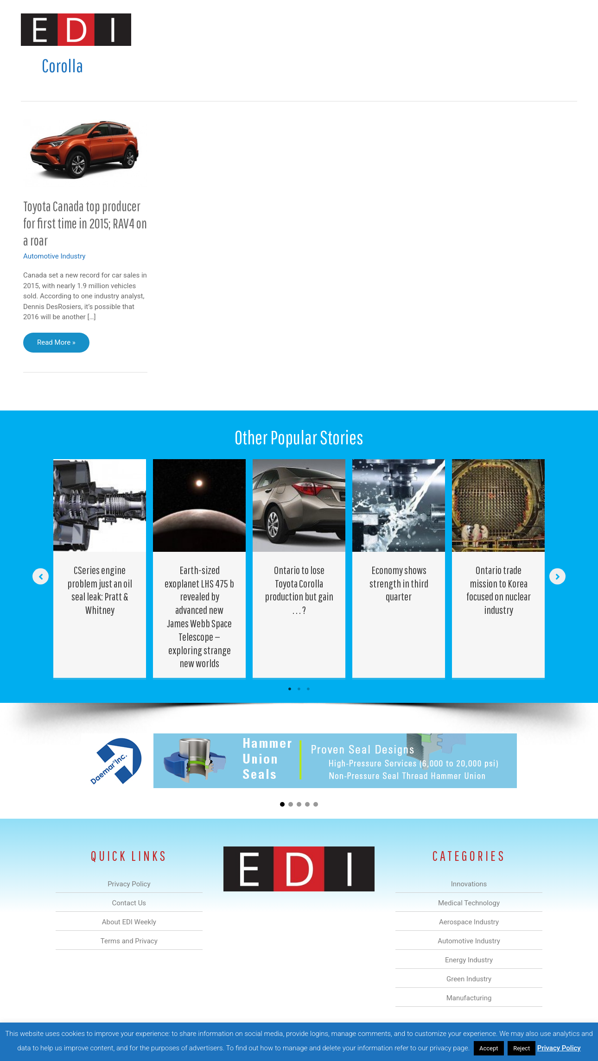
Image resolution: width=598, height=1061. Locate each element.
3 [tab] (308, 689)
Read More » (56, 345)
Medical (233, 29)
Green (400, 29)
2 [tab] (299, 689)
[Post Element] (100, 568)
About (491, 29)
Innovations (190, 29)
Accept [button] (488, 1048)
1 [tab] (289, 689)
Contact (528, 29)
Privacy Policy (559, 1048)
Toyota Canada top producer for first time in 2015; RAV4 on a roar (85, 223)
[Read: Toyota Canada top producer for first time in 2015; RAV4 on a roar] (85, 152)
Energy (365, 29)
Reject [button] (521, 1048)
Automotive (322, 29)
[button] (562, 29)
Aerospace (274, 29)
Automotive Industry (54, 256)
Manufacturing (446, 29)
